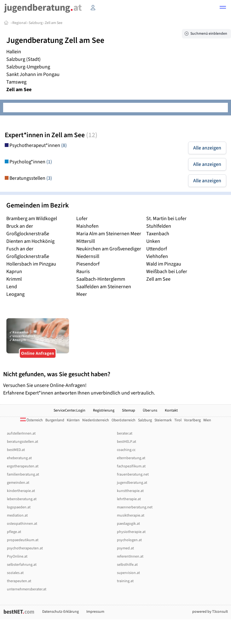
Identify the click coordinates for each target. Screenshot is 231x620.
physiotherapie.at (131, 532)
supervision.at (128, 573)
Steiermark (163, 420)
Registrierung (103, 410)
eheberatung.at (19, 458)
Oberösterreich (124, 420)
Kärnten (73, 420)
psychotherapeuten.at (25, 548)
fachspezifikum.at (131, 466)
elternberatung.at (131, 458)
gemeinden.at (18, 482)
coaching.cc (126, 450)
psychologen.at (129, 540)
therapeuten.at (19, 581)
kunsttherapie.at (130, 491)
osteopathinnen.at (22, 523)
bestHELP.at (126, 441)
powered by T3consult (210, 611)
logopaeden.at (19, 507)
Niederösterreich (95, 420)
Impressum (95, 611)
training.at (125, 581)
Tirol (178, 420)
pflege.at (14, 532)
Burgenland (54, 420)
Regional (19, 23)
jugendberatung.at (132, 482)
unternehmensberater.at (26, 589)
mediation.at (17, 515)
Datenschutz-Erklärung (60, 611)
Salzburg (36, 23)
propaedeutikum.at (22, 540)
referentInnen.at (130, 556)
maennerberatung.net (135, 507)
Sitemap (128, 410)
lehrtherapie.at (129, 499)
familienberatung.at (23, 474)
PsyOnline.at (17, 556)
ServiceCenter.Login (69, 410)
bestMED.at (16, 450)
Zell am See (53, 23)
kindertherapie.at (21, 491)
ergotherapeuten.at (22, 466)
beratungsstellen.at (22, 441)
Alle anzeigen (207, 147)
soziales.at (15, 573)
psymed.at (125, 548)
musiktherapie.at (130, 515)
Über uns (150, 410)
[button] (223, 8)
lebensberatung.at (22, 499)
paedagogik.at (128, 523)
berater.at (124, 433)
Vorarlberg (192, 420)
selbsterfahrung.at (22, 564)
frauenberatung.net (133, 474)
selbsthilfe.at (127, 564)
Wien (207, 420)
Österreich (31, 420)
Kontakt (171, 410)
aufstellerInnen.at (21, 433)
